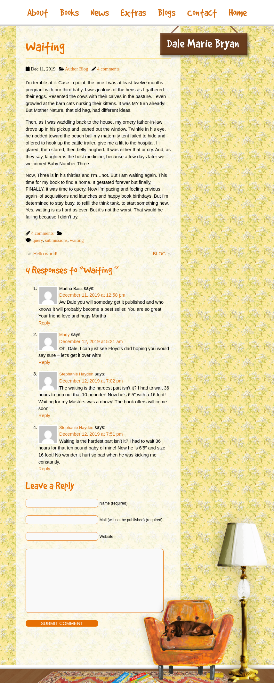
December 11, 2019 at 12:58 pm (92, 295)
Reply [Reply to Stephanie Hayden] (44, 415)
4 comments (108, 68)
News (100, 13)
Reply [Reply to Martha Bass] (44, 322)
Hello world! (45, 253)
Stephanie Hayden (76, 374)
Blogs (166, 13)
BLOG (159, 253)
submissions (56, 240)
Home (238, 13)
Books (69, 13)
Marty (64, 334)
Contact (202, 13)
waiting (77, 240)
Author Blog (76, 68)
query (38, 240)
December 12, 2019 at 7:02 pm (91, 380)
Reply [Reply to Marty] (44, 362)
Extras (133, 13)
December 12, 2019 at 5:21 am (91, 341)
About (37, 13)
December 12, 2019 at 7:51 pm (91, 434)
